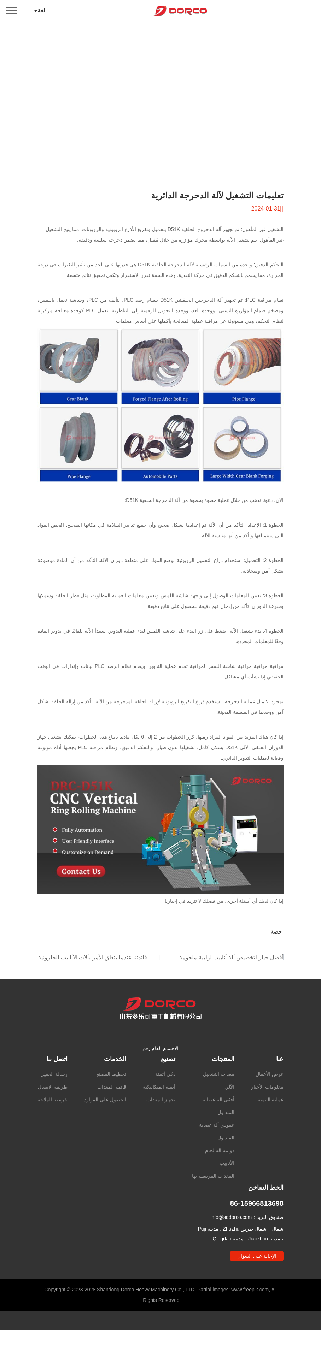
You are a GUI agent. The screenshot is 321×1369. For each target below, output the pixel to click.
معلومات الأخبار (267, 1115)
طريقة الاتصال (53, 1115)
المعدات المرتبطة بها (213, 1204)
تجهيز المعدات (160, 1127)
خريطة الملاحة (52, 1127)
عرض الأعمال (270, 1102)
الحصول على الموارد (105, 1127)
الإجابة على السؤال (256, 1284)
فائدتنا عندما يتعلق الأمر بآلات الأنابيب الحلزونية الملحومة (92, 959)
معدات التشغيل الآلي (218, 1108)
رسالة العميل (54, 1102)
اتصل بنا (57, 1086)
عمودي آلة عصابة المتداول (216, 1159)
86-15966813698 (257, 1231)
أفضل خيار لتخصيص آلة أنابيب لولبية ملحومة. (231, 957)
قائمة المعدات (111, 1115)
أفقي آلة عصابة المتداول (218, 1134)
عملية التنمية (271, 1127)
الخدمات (115, 1086)
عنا (280, 1086)
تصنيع (168, 1086)
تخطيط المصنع (111, 1102)
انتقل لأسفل (160, 151)
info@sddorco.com (231, 1245)
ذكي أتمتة (165, 1102)
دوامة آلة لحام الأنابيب (219, 1184)
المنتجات (223, 1086)
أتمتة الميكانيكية (159, 1115)
